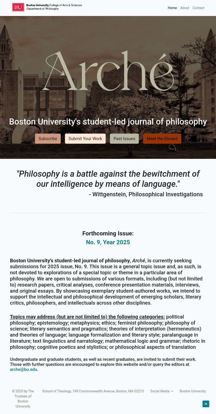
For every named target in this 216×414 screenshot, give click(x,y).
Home (172, 8)
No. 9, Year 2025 (108, 242)
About (184, 8)
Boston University (193, 391)
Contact (198, 8)
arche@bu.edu (23, 369)
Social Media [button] (160, 391)
